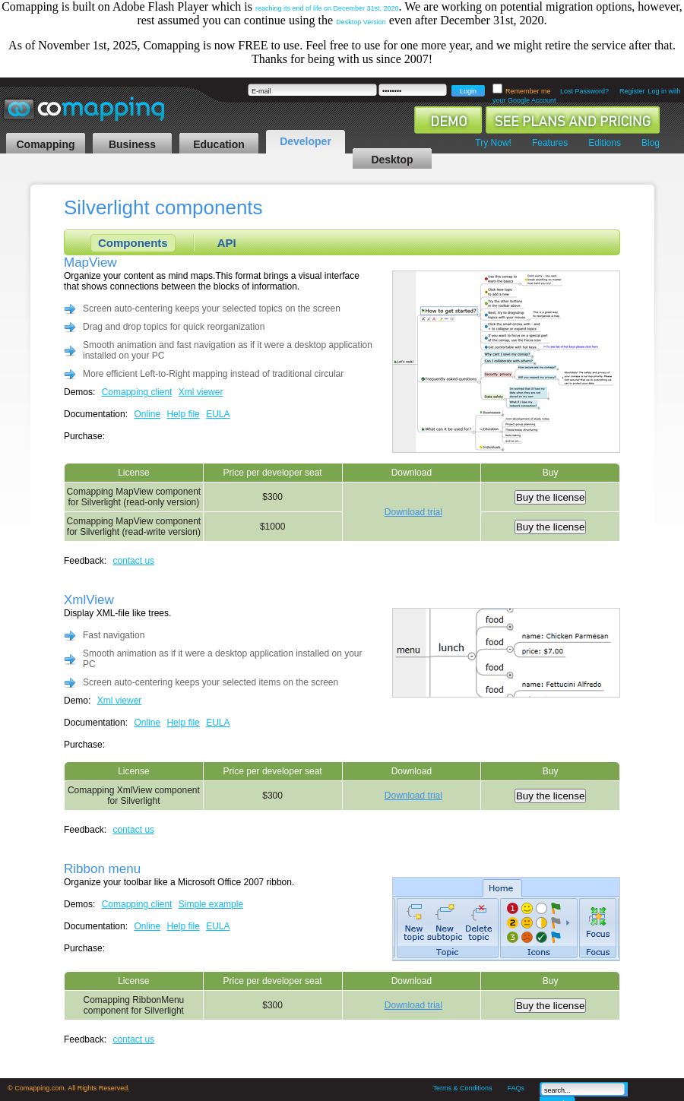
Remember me (529, 91)
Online (147, 414)
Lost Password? (584, 91)
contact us (133, 560)
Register (632, 91)
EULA (218, 414)
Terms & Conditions (462, 1088)
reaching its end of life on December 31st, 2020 (327, 8)
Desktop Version (361, 22)
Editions (604, 143)
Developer (305, 141)
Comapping (46, 144)
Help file (182, 414)
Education (219, 144)
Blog (650, 143)
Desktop (392, 159)
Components (133, 242)
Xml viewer (201, 392)
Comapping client (137, 392)
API (226, 242)
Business (132, 144)
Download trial (413, 512)
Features (550, 143)
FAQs (515, 1088)
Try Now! (493, 143)
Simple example (211, 904)
